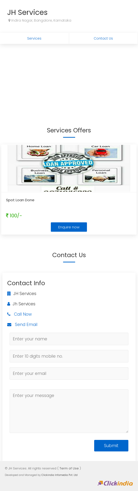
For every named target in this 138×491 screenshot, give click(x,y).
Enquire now (68, 227)
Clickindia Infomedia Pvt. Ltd (59, 475)
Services (34, 38)
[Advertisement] (69, 79)
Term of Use (69, 468)
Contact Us (103, 38)
